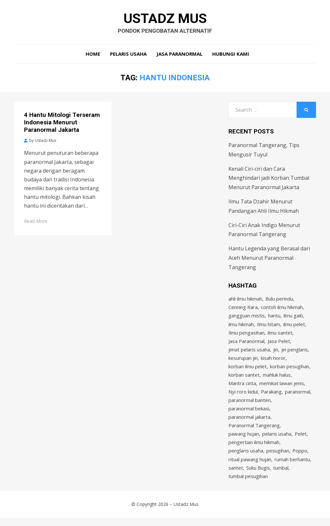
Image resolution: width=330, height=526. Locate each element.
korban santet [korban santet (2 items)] (244, 378)
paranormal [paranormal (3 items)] (297, 396)
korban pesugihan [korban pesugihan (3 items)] (289, 370)
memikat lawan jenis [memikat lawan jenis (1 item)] (281, 387)
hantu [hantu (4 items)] (274, 317)
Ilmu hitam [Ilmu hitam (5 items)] (268, 326)
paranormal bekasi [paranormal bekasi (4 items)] (248, 413)
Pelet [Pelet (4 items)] (301, 440)
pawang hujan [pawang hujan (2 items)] (243, 440)
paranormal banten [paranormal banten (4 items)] (249, 405)
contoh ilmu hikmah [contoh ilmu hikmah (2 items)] (282, 308)
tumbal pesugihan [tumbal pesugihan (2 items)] (248, 483)
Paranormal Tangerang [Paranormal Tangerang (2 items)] (254, 431)
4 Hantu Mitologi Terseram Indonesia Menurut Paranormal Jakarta (62, 123)
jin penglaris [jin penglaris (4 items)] (294, 352)
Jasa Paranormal (179, 55)
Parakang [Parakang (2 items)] (271, 396)
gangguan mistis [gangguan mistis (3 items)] (246, 317)
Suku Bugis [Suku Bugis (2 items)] (258, 475)
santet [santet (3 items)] (235, 475)
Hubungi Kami (230, 55)
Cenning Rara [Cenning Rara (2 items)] (243, 308)
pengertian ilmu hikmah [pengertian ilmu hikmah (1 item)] (253, 448)
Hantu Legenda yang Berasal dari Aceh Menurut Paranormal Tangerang (269, 259)
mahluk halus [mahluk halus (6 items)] (277, 378)
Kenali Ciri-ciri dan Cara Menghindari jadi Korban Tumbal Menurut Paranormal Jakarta (268, 179)
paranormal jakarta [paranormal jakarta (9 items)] (249, 422)
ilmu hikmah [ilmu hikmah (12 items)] (241, 326)
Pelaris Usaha (128, 55)
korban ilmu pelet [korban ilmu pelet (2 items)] (247, 370)
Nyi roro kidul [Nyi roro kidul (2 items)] (243, 396)
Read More (35, 222)
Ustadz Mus (165, 18)
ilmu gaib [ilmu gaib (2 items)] (293, 317)
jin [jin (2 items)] (275, 352)
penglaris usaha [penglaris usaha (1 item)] (245, 457)
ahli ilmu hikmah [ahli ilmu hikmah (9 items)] (245, 300)
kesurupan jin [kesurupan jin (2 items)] (243, 361)
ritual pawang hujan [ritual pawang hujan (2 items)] (249, 466)
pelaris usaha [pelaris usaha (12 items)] (276, 440)
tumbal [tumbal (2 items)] (280, 475)
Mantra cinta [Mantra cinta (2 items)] (242, 387)
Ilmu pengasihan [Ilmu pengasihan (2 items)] (246, 335)
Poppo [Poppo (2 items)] (299, 457)
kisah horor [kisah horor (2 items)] (273, 361)
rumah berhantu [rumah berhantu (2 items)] (292, 466)
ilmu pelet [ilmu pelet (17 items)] (294, 326)
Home (93, 55)
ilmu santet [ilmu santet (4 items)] (280, 335)
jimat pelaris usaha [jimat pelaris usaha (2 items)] (249, 352)
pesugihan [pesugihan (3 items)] (277, 457)
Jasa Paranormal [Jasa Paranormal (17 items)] (246, 343)
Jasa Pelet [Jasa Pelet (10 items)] (279, 343)
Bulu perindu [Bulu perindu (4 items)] (279, 300)
